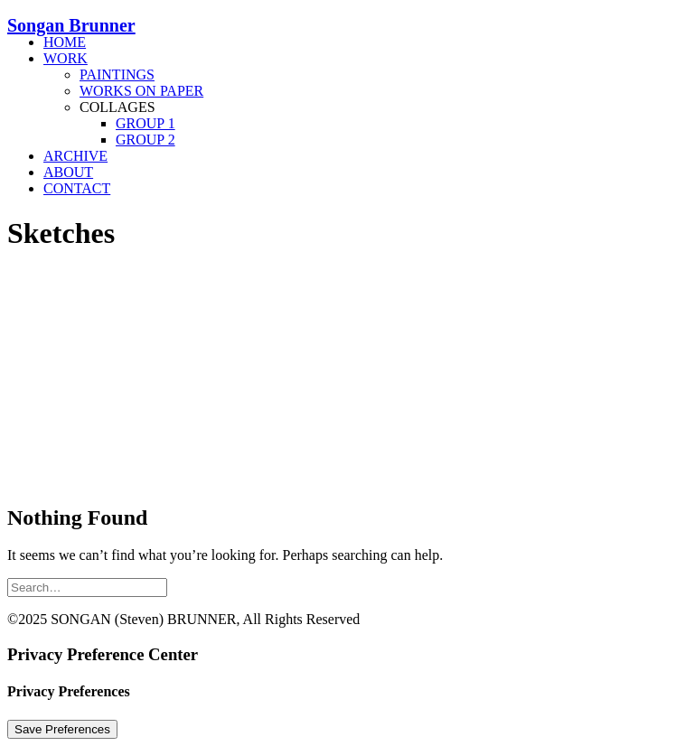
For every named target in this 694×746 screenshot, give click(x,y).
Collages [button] (117, 107)
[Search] (87, 586)
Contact (76, 188)
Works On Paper (141, 90)
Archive (75, 155)
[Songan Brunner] (347, 17)
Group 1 (145, 123)
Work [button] (65, 58)
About (68, 172)
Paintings (117, 74)
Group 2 (145, 139)
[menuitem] (365, 42)
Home (64, 42)
